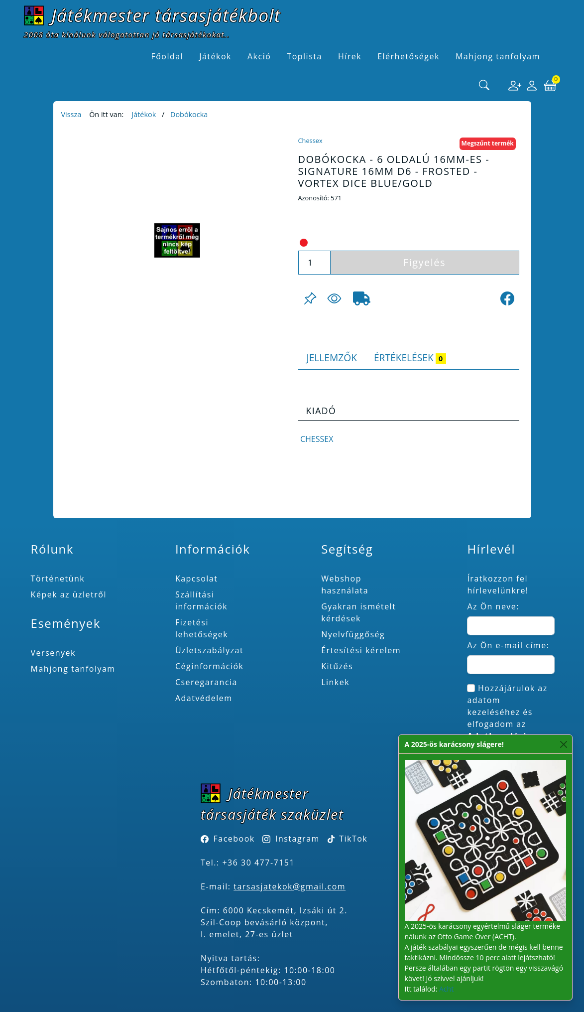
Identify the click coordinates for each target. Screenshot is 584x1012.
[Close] (564, 744)
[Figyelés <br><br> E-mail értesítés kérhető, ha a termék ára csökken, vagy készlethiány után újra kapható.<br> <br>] (334, 298)
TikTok (348, 838)
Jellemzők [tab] (332, 357)
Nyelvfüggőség (353, 634)
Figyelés (424, 262)
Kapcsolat (196, 578)
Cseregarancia (206, 682)
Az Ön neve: (493, 606)
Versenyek (53, 652)
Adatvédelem (204, 698)
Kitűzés (337, 666)
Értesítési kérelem (361, 650)
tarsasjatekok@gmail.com (290, 886)
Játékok (143, 114)
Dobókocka (189, 114)
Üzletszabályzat (209, 650)
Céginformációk (209, 666)
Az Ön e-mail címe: (508, 645)
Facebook (234, 838)
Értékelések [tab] (410, 357)
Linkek (335, 682)
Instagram (297, 838)
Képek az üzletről (69, 594)
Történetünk (58, 578)
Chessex (310, 140)
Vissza (71, 114)
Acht (446, 989)
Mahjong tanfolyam (73, 668)
